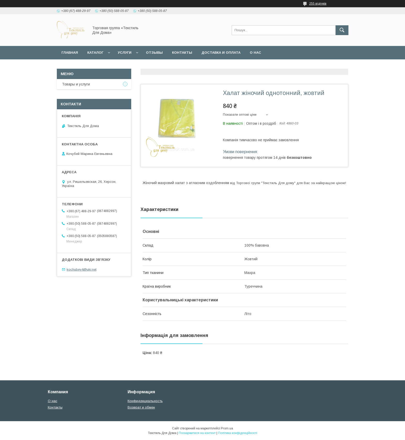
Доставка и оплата (220, 52)
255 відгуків (317, 3)
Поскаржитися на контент (197, 433)
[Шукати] (342, 30)
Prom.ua (227, 428)
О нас (255, 52)
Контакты (182, 52)
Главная (69, 52)
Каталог (95, 52)
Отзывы (154, 52)
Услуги (124, 52)
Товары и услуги (76, 84)
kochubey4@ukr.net (81, 269)
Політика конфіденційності (237, 433)
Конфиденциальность (145, 401)
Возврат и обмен (141, 407)
